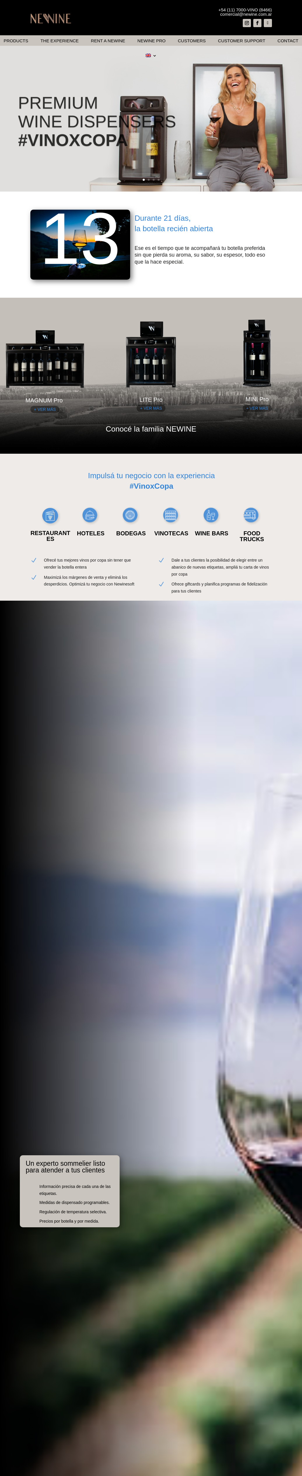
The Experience (60, 41)
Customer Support (241, 41)
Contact (287, 41)
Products (16, 41)
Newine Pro (151, 41)
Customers (192, 41)
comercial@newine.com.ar (246, 14)
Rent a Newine (108, 41)
